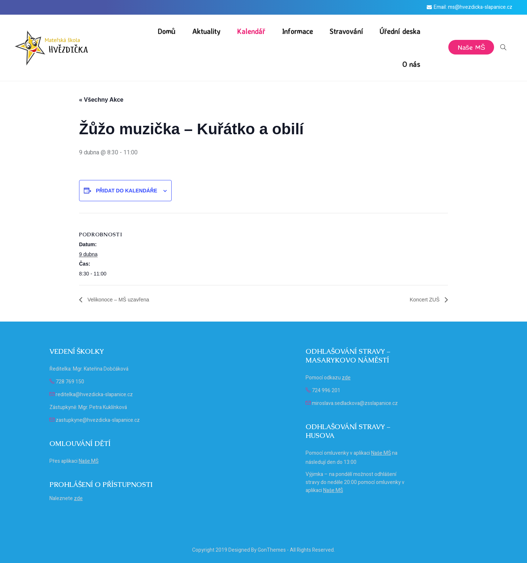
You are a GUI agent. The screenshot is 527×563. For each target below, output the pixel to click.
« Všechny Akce (101, 100)
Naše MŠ (470, 47)
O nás (411, 64)
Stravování (346, 31)
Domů (166, 31)
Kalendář (251, 31)
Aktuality (206, 31)
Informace (297, 31)
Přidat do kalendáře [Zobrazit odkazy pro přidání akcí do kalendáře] (126, 191)
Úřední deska (400, 31)
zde (78, 498)
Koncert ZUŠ (423, 299)
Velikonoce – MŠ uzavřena (121, 299)
